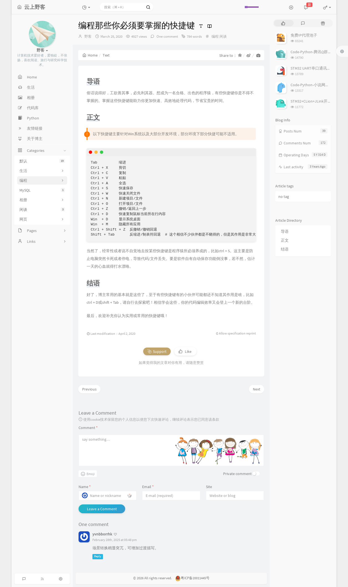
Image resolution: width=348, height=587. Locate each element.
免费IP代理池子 (304, 35)
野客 (88, 36)
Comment (88, 427)
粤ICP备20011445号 (192, 578)
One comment (167, 36)
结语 (285, 249)
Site (209, 486)
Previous (89, 389)
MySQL (42, 190)
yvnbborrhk (102, 534)
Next (256, 389)
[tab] (283, 23)
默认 (42, 161)
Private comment (237, 473)
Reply (97, 556)
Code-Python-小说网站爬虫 (314, 84)
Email (148, 486)
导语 (285, 231)
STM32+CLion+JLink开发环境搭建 (319, 101)
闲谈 (42, 209)
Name (85, 486)
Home (90, 55)
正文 (285, 240)
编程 (215, 36)
